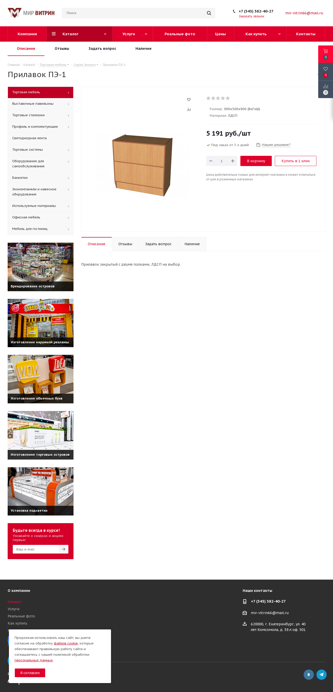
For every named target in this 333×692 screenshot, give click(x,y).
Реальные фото (21, 616)
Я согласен (30, 673)
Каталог (15, 602)
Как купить (17, 623)
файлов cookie (66, 643)
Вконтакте (309, 675)
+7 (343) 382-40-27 (256, 11)
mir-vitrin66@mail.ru (304, 13)
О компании (19, 590)
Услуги (13, 609)
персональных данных (34, 660)
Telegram (321, 675)
